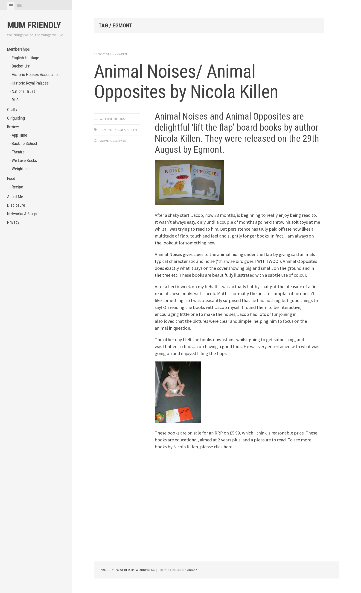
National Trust (23, 91)
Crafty (12, 109)
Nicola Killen (126, 130)
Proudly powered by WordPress (127, 570)
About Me (15, 196)
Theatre (18, 152)
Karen (122, 54)
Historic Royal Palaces (30, 83)
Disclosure (16, 205)
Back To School (24, 143)
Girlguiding (16, 118)
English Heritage (25, 57)
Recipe (17, 187)
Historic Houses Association (36, 74)
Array (192, 570)
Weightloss (21, 168)
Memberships (18, 49)
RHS (15, 99)
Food (11, 178)
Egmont (106, 130)
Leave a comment (114, 140)
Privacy (13, 222)
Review (13, 126)
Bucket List (21, 66)
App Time (19, 135)
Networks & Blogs (22, 213)
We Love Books (24, 160)
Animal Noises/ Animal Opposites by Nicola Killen (186, 82)
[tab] (11, 6)
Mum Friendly (34, 25)
